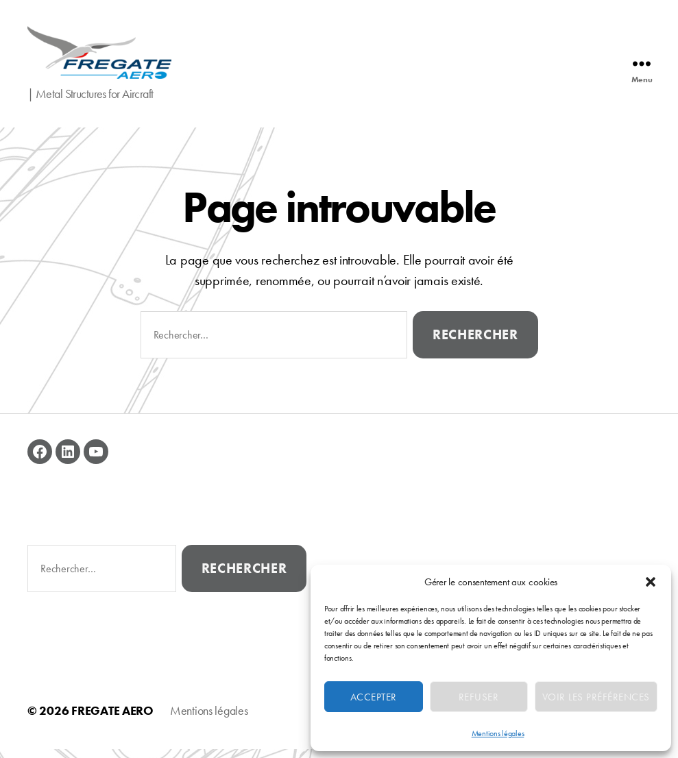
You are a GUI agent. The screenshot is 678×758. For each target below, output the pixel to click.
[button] (650, 582)
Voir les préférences (596, 697)
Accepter (373, 697)
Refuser (479, 697)
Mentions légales (498, 733)
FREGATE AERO (112, 719)
